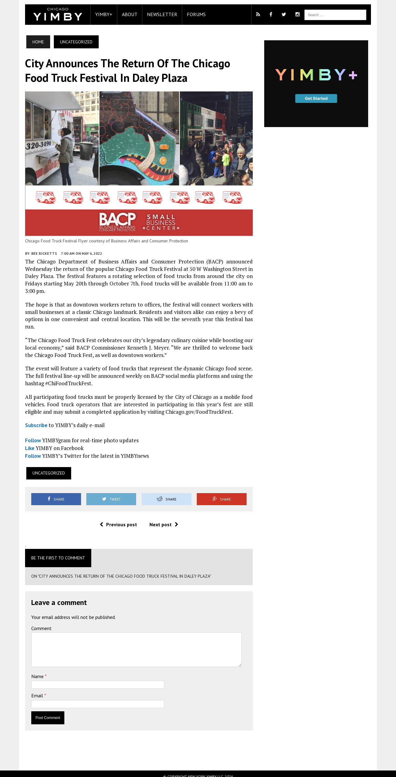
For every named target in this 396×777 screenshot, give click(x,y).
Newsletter (152, 14)
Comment (32, 623)
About (120, 14)
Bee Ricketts (34, 262)
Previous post (115, 519)
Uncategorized (39, 467)
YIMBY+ (94, 14)
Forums (186, 14)
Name (28, 671)
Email (28, 690)
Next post (160, 519)
